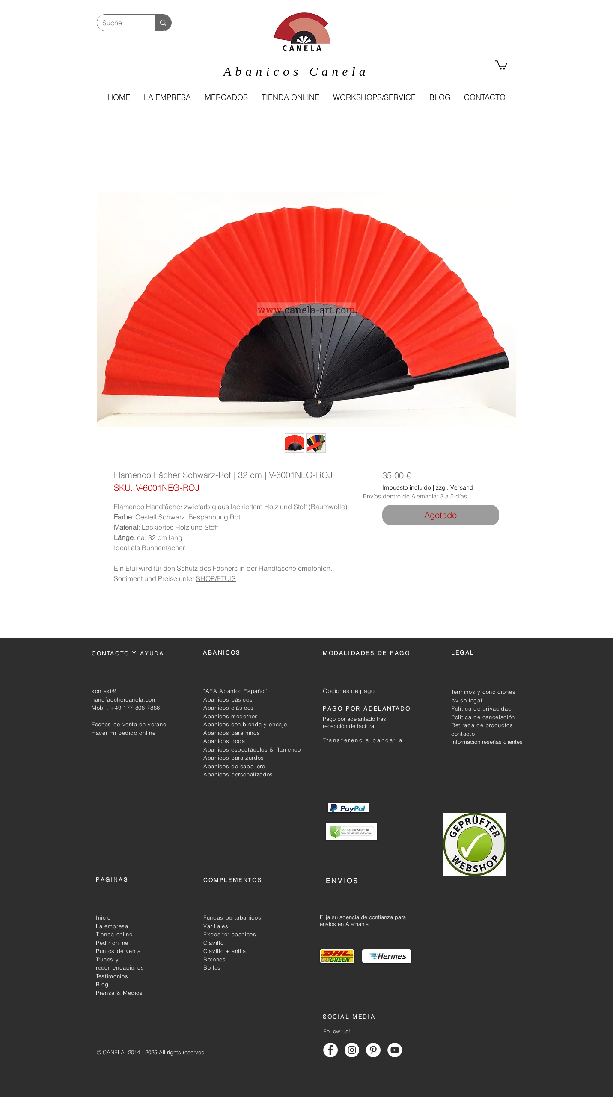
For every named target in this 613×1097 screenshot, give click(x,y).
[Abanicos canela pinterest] (373, 1050)
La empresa (112, 926)
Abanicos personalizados (238, 774)
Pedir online (112, 942)
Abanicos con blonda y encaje (245, 724)
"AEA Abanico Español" (235, 690)
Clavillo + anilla (224, 950)
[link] (501, 64)
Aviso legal (466, 700)
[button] (290, 97)
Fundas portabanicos (232, 917)
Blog (102, 984)
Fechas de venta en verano (129, 724)
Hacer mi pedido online (123, 732)
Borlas (212, 967)
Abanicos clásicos (228, 707)
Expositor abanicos (229, 934)
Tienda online (114, 934)
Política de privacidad (481, 708)
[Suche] (119, 23)
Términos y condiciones (483, 691)
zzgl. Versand (454, 487)
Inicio (103, 917)
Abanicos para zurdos (233, 757)
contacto (463, 733)
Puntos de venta (118, 950)
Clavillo (213, 942)
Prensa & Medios (119, 992)
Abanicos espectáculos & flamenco (252, 749)
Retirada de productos (482, 725)
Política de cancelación (483, 717)
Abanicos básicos (228, 699)
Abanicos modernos (230, 716)
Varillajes (216, 926)
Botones (214, 959)
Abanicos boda (224, 740)
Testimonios (112, 976)
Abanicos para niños (231, 732)
